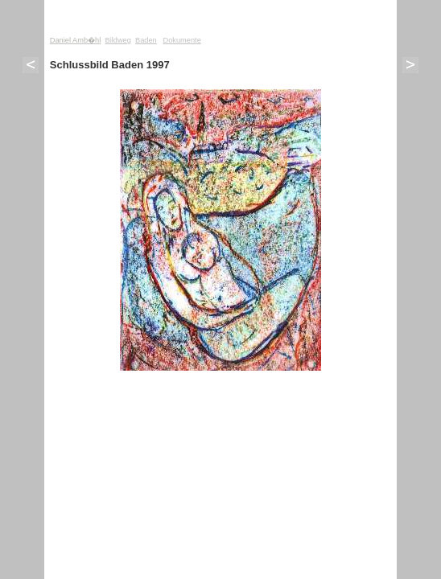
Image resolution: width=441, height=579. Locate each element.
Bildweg (117, 40)
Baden (146, 40)
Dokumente (181, 40)
